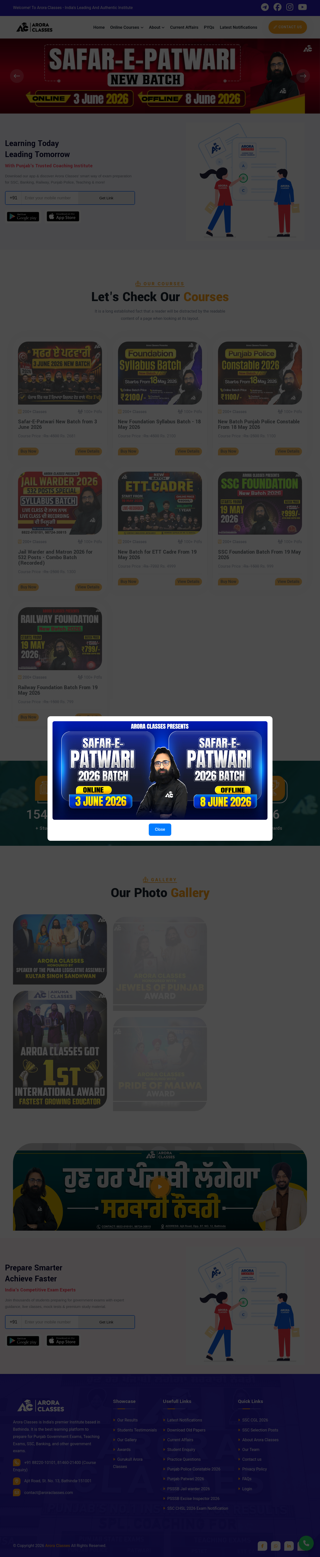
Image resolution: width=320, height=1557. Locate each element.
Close (160, 829)
